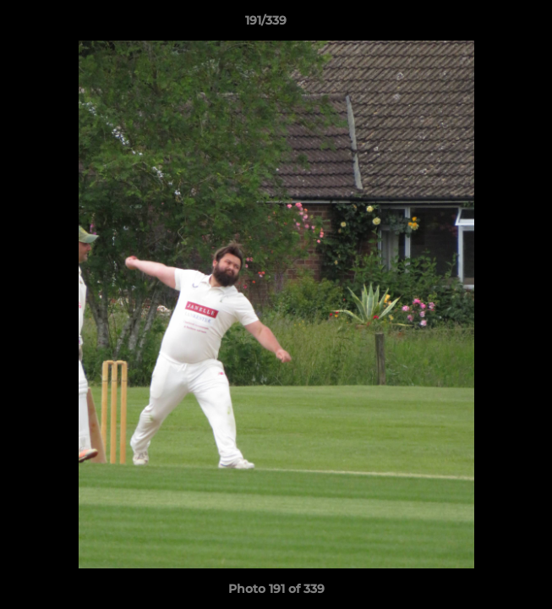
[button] (491, 24)
